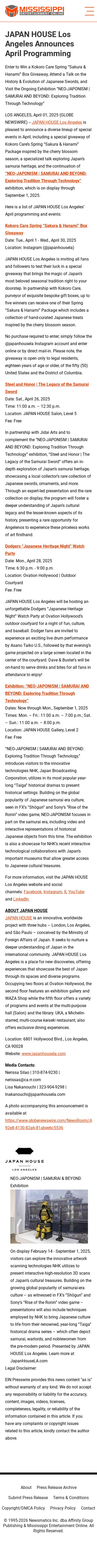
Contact (88, 1508)
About (26, 1487)
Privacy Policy (63, 1508)
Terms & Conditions (71, 1497)
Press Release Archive (57, 1487)
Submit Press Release (28, 1497)
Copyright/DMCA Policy (23, 1508)
